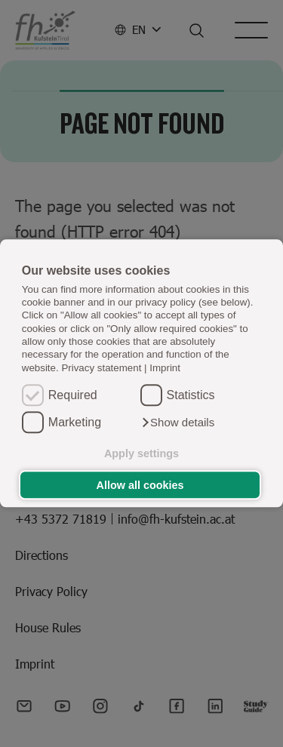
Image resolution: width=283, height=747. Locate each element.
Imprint (164, 368)
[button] (177, 423)
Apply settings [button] (141, 453)
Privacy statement (101, 368)
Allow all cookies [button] (140, 485)
